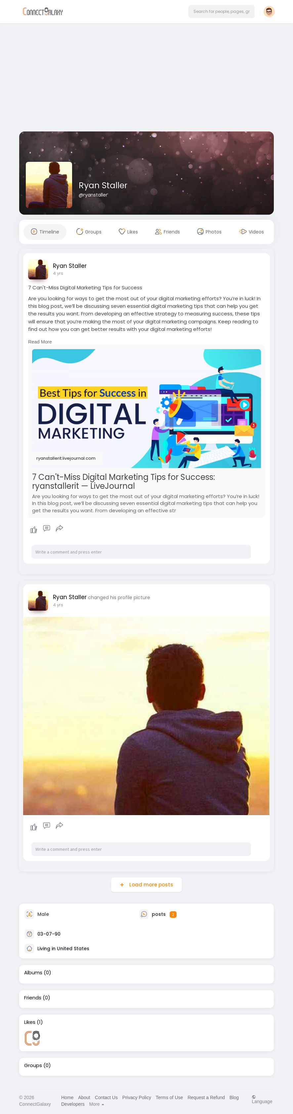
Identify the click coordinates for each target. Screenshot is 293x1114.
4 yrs (58, 273)
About (84, 1097)
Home (67, 1097)
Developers (73, 1104)
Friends (32, 997)
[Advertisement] (146, 78)
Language (262, 1099)
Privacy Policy (136, 1097)
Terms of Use (169, 1097)
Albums (33, 972)
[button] (221, 11)
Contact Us (106, 1097)
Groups (33, 1065)
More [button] (97, 1104)
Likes (29, 1022)
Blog (234, 1097)
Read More (40, 341)
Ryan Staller (103, 185)
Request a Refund (206, 1097)
